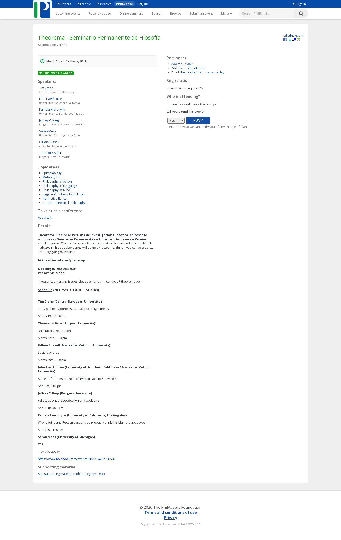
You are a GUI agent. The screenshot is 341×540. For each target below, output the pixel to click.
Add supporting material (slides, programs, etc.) (71, 474)
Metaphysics (52, 177)
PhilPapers (63, 4)
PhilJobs (143, 4)
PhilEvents (124, 4)
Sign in (299, 4)
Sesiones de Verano (52, 45)
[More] (226, 13)
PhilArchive (104, 4)
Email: (175, 72)
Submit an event (201, 13)
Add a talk (45, 217)
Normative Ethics (54, 198)
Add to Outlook (182, 64)
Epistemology (52, 173)
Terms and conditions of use (170, 512)
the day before (191, 72)
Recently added (100, 13)
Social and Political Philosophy (64, 202)
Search (157, 13)
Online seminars (131, 13)
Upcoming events (68, 13)
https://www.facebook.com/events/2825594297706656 (76, 459)
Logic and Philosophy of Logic (63, 194)
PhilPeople (83, 4)
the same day (214, 72)
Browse (175, 13)
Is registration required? (184, 88)
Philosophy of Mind (56, 190)
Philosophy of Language (60, 186)
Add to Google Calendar (188, 68)
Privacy (170, 517)
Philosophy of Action (57, 181)
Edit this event (293, 35)
